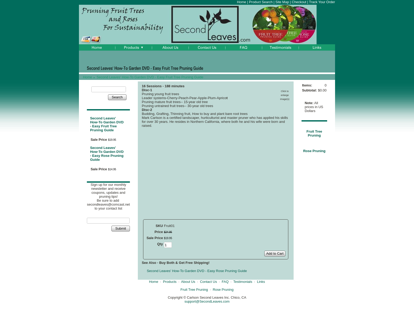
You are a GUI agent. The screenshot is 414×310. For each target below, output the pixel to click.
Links (261, 282)
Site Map (282, 2)
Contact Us (208, 282)
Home (241, 2)
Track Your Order (322, 2)
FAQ (225, 282)
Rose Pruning (314, 151)
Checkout (299, 2)
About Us (188, 282)
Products (169, 282)
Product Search (261, 2)
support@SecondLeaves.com (207, 301)
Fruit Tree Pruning (314, 133)
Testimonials (242, 282)
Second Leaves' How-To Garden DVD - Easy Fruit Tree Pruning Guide (150, 77)
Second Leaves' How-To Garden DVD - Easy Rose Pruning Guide (107, 154)
